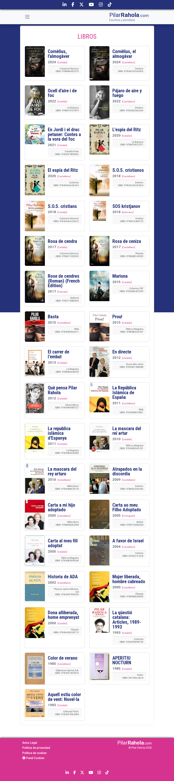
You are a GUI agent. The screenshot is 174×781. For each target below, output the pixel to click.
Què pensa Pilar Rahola (62, 390)
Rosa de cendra (62, 241)
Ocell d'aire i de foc (62, 93)
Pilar (129, 17)
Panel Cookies (33, 758)
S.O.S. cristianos (128, 170)
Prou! (117, 316)
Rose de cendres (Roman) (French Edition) (64, 280)
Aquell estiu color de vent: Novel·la (64, 697)
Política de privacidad (36, 748)
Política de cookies (34, 753)
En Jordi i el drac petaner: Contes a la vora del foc (64, 134)
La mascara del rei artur (126, 431)
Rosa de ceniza (126, 241)
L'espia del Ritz (126, 129)
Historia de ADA (63, 576)
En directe (121, 352)
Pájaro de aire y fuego (127, 93)
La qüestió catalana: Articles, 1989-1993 (126, 620)
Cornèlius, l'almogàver (58, 54)
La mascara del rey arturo (62, 471)
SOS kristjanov (126, 206)
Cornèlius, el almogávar (124, 54)
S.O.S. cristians (62, 206)
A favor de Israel (128, 540)
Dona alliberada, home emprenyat (63, 615)
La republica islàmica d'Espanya (59, 433)
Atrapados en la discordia (127, 471)
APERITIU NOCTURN (121, 660)
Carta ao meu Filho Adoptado (126, 507)
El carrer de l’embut (58, 354)
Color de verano (62, 658)
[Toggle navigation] (27, 16)
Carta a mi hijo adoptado (61, 507)
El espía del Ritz (63, 170)
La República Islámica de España (124, 392)
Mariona (120, 276)
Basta (53, 316)
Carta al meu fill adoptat (63, 543)
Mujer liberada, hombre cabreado (128, 579)
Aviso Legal (29, 743)
